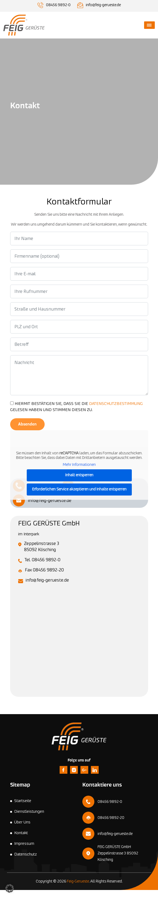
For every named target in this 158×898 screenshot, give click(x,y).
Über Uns (22, 822)
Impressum (24, 844)
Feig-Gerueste (78, 881)
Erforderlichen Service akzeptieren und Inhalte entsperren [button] (79, 489)
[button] (9, 888)
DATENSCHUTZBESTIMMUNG (116, 404)
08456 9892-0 (58, 5)
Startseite (22, 801)
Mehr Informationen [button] (79, 465)
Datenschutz (25, 854)
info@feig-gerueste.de (103, 5)
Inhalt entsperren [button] (79, 475)
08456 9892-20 (111, 818)
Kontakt (21, 833)
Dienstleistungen (29, 812)
